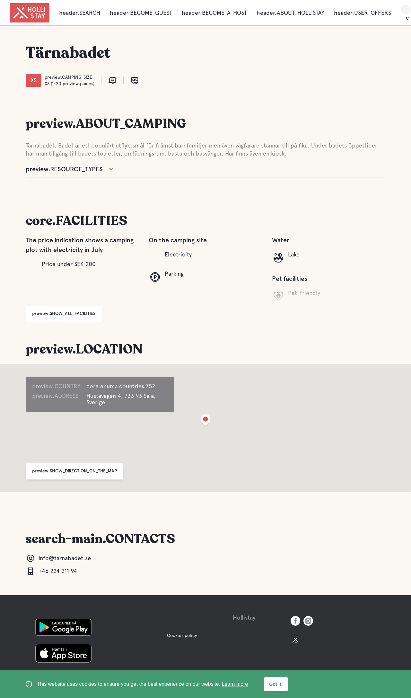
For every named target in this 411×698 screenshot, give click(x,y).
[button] (205, 421)
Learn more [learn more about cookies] (235, 684)
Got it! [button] (276, 684)
